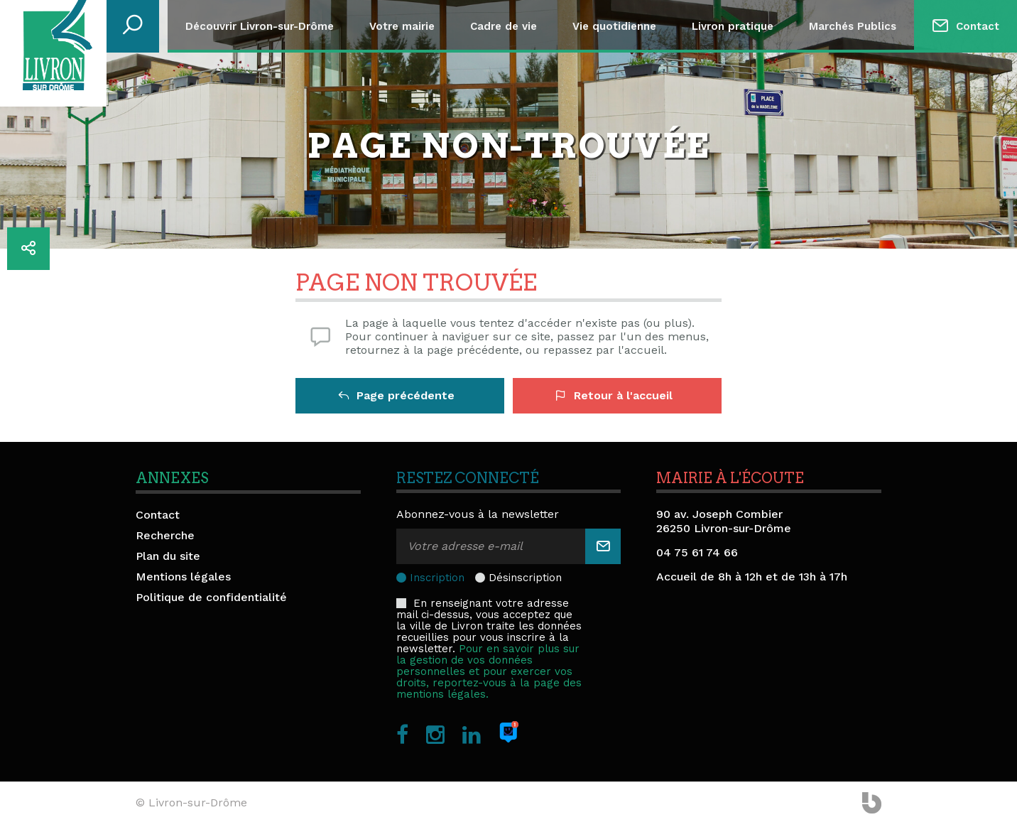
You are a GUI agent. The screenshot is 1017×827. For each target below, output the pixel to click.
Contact (977, 26)
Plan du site (168, 556)
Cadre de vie (503, 26)
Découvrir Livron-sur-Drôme (259, 26)
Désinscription (525, 577)
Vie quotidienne (614, 26)
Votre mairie (402, 26)
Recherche (165, 535)
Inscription (437, 577)
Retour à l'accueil (614, 395)
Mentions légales (183, 576)
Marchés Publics (852, 26)
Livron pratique (732, 26)
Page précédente (396, 395)
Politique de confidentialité (211, 597)
